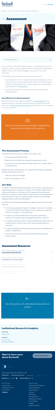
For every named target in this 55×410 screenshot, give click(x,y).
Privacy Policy (5, 376)
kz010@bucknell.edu (8, 342)
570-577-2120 (6, 340)
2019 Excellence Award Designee (20, 106)
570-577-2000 (6, 390)
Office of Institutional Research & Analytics (24, 11)
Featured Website (39, 101)
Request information (41, 356)
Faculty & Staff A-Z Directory (36, 386)
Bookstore (32, 395)
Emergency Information (35, 399)
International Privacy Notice (17, 376)
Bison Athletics (33, 397)
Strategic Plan (23, 87)
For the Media (33, 401)
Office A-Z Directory (34, 388)
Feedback (5, 393)
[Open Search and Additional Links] (49, 4)
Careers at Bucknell (34, 406)
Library (31, 393)
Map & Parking (33, 390)
